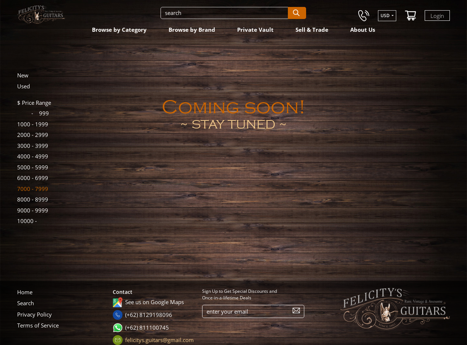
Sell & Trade (312, 29)
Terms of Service (38, 325)
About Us (362, 29)
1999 (32, 124)
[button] (387, 15)
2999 (32, 134)
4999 (32, 156)
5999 (32, 167)
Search (25, 303)
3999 (32, 145)
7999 (32, 188)
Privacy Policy (34, 314)
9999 (32, 210)
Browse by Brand (192, 29)
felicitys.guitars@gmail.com (159, 340)
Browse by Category (119, 29)
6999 (32, 177)
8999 (32, 199)
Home (24, 292)
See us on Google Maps (154, 302)
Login (437, 15)
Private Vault (255, 29)
